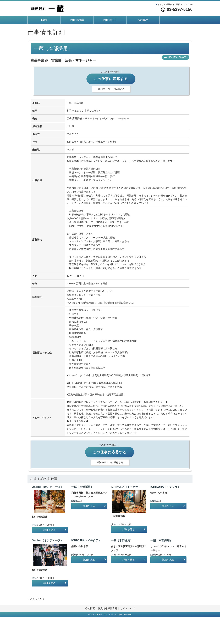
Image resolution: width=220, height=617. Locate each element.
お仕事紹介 (110, 20)
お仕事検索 (77, 20)
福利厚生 (143, 20)
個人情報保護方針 (107, 608)
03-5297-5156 (176, 9)
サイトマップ (127, 608)
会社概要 (90, 608)
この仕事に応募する (111, 79)
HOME (44, 20)
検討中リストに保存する (111, 89)
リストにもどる (36, 598)
